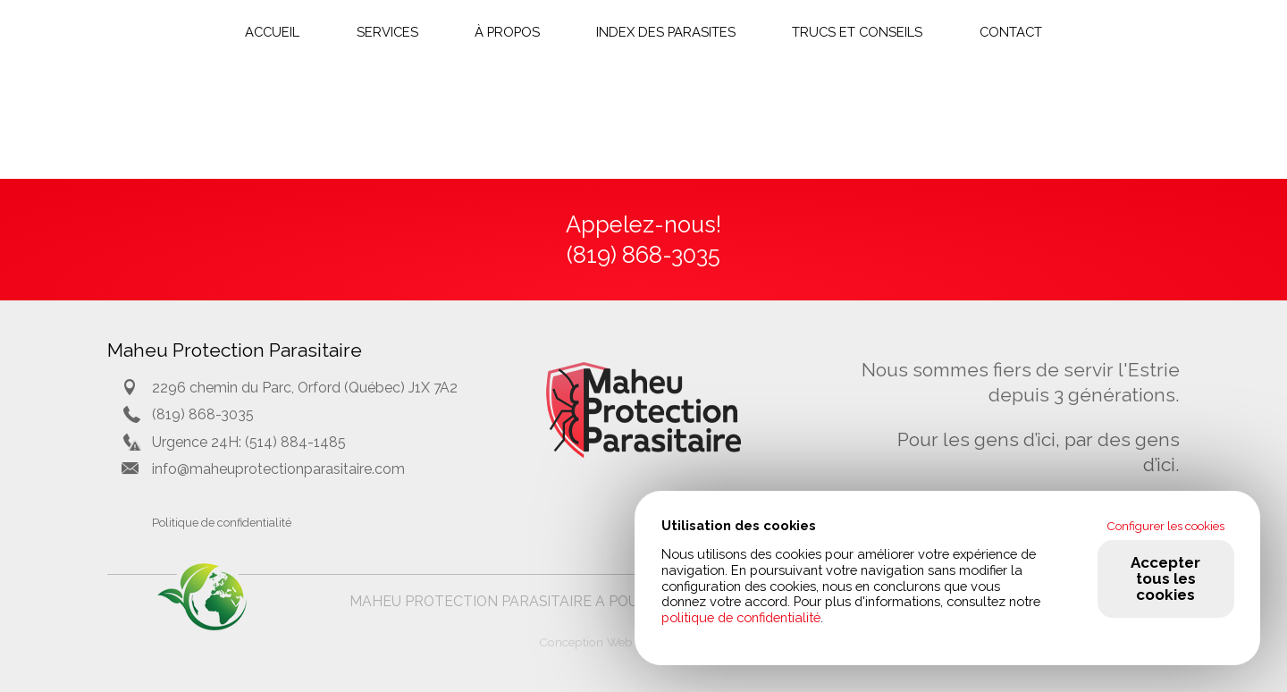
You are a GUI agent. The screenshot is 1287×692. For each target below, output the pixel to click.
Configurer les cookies (1165, 526)
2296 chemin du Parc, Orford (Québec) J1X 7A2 (305, 387)
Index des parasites (666, 31)
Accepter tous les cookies (1165, 578)
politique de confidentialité (740, 617)
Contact (1011, 31)
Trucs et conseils (857, 31)
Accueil (272, 31)
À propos (507, 31)
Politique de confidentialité (221, 522)
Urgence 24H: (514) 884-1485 (249, 442)
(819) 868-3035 (203, 414)
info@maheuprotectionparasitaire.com (278, 468)
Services (387, 31)
